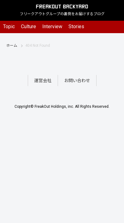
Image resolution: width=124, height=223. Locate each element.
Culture (28, 26)
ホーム (11, 45)
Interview (52, 26)
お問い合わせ (77, 80)
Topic (9, 26)
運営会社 (43, 80)
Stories (76, 26)
